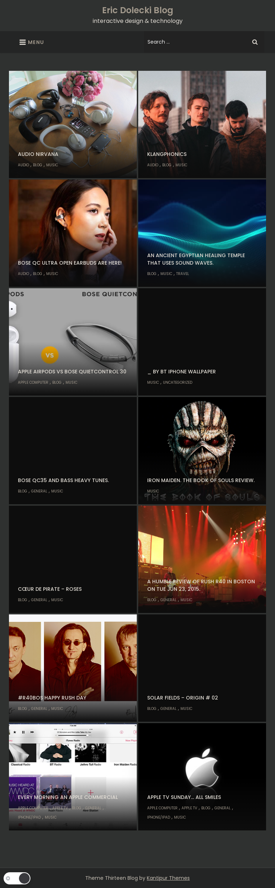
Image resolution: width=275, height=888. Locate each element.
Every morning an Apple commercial (68, 797)
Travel (182, 273)
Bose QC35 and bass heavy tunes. (63, 480)
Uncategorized (177, 382)
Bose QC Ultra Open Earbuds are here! (70, 262)
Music (52, 165)
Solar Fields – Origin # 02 (182, 697)
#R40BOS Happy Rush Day (52, 697)
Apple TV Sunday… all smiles (184, 797)
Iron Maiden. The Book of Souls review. (201, 480)
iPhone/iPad (29, 817)
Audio (23, 165)
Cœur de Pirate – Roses (50, 589)
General (39, 491)
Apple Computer (33, 382)
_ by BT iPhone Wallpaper (181, 371)
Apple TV (60, 808)
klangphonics (167, 154)
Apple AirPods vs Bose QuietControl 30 (72, 371)
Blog (37, 165)
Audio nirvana (38, 154)
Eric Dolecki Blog (137, 10)
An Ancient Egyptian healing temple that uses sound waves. (196, 259)
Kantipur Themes (168, 878)
